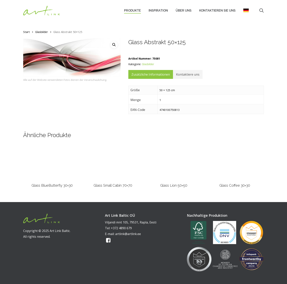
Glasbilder (41, 32)
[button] (114, 44)
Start (26, 32)
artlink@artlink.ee (128, 234)
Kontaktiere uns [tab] (187, 74)
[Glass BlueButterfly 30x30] (52, 162)
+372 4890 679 (121, 228)
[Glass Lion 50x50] (173, 162)
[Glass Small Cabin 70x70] (113, 162)
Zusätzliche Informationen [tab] (150, 74)
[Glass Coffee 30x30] (235, 162)
